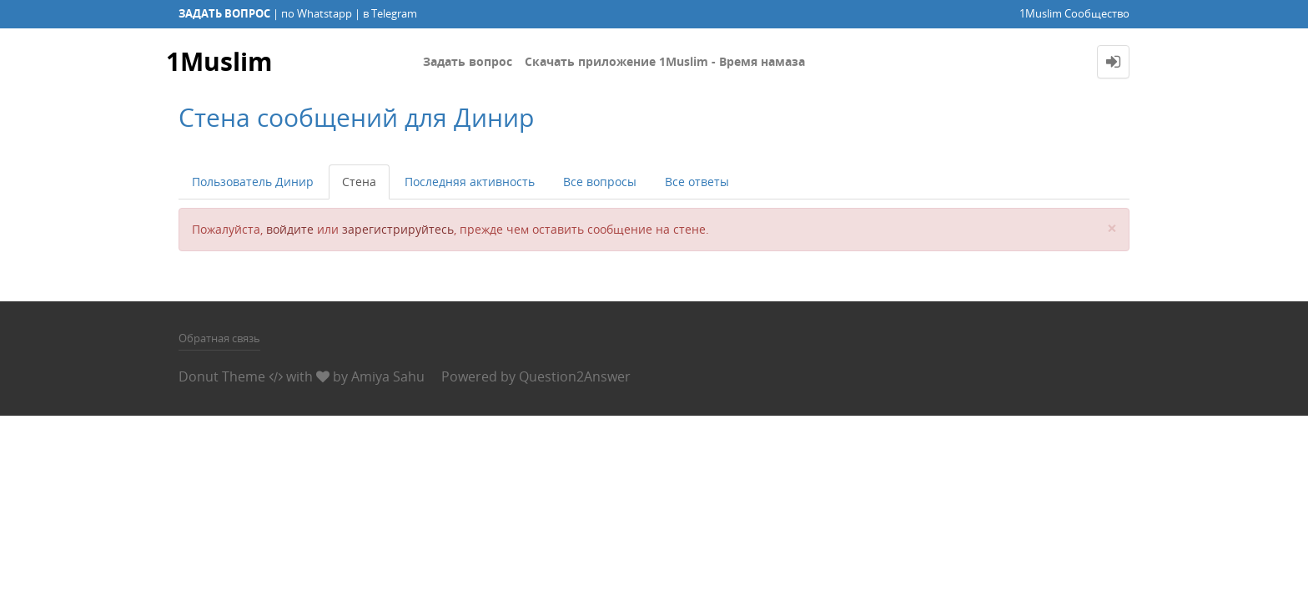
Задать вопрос (467, 61)
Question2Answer (575, 376)
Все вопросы (599, 181)
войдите (290, 229)
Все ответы (697, 181)
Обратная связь (219, 338)
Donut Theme (222, 376)
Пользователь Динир (253, 181)
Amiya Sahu (388, 376)
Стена (359, 181)
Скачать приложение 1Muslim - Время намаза (665, 61)
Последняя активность (470, 181)
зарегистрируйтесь (398, 229)
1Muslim (219, 61)
